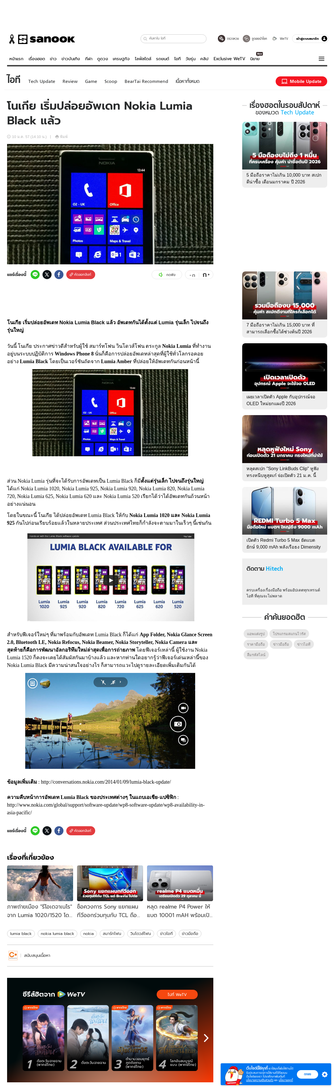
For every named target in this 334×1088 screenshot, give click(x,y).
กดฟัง (166, 275)
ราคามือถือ (256, 644)
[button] (145, 38)
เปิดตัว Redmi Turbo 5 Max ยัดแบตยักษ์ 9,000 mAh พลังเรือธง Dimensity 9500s (283, 547)
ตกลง (307, 1074)
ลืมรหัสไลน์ (256, 655)
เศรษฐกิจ (121, 59)
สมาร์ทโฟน (112, 933)
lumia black (21, 933)
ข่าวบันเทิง (70, 59)
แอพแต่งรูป (256, 634)
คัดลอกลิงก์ (80, 274)
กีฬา (88, 59)
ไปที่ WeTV (177, 994)
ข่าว (53, 59)
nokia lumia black (57, 933)
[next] (206, 1038)
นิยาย (254, 59)
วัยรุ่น (190, 59)
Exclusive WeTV (229, 59)
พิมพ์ (61, 137)
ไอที (177, 59)
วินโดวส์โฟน (140, 933)
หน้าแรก (16, 59)
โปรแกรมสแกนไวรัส (289, 634)
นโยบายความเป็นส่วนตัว (259, 1080)
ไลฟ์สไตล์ (143, 59)
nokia (88, 933)
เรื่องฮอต (37, 59)
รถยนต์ (162, 59)
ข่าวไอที (166, 933)
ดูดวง (102, 59)
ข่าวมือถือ (190, 933)
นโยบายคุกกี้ (286, 1080)
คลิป (204, 59)
